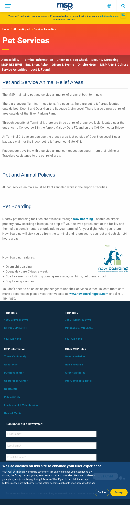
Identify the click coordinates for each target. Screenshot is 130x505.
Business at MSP (14, 372)
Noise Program (74, 364)
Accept (119, 492)
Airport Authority (75, 372)
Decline (102, 492)
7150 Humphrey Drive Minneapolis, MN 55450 (79, 323)
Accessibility (10, 59)
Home (5, 29)
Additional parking (109, 16)
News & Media (12, 413)
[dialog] (65, 480)
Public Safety (12, 397)
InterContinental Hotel (78, 380)
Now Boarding (83, 219)
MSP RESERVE (11, 64)
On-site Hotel (87, 64)
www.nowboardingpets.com (88, 293)
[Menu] (8, 6)
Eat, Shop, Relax (36, 64)
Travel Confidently (15, 356)
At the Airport (21, 29)
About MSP (11, 364)
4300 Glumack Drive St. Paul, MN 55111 (16, 323)
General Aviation (75, 356)
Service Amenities (45, 29)
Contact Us (10, 388)
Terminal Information (38, 59)
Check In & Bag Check (72, 59)
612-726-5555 (12, 338)
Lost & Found (40, 69)
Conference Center (16, 380)
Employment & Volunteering (21, 405)
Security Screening (104, 59)
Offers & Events (63, 64)
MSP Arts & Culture (114, 64)
